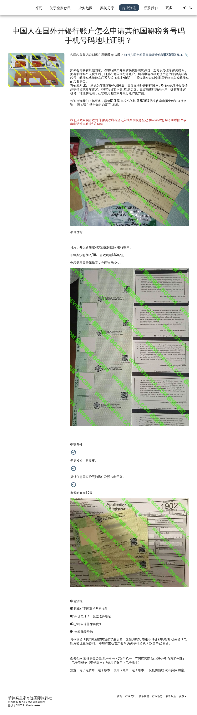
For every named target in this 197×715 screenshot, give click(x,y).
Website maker (33, 705)
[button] (184, 7)
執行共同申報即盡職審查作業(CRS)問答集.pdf (154, 54)
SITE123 (20, 705)
